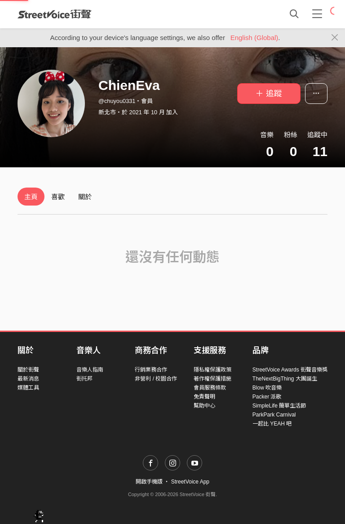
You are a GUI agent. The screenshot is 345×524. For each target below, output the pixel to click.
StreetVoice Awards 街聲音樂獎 (289, 370)
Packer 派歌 (267, 397)
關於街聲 (28, 370)
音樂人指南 (89, 370)
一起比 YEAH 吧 (272, 424)
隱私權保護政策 (212, 370)
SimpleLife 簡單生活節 (279, 406)
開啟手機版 (149, 482)
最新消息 (28, 379)
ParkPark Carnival (274, 415)
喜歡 (58, 197)
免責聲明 (204, 397)
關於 (85, 197)
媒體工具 (28, 388)
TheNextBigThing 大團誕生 (284, 379)
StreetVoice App (190, 482)
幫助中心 (204, 406)
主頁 (31, 197)
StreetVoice (55, 13)
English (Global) (254, 37)
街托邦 (84, 379)
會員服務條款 (210, 388)
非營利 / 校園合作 (156, 379)
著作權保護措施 (212, 379)
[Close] (335, 37)
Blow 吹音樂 (267, 388)
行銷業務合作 (151, 370)
